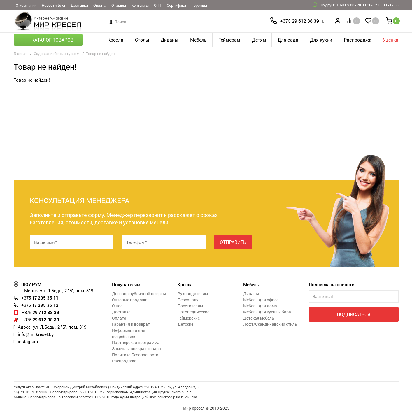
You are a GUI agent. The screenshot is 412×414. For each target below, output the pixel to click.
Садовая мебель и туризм (57, 53)
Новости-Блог (54, 5)
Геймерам (229, 40)
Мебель (198, 40)
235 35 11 (40, 298)
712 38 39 (40, 312)
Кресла (115, 40)
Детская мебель (258, 318)
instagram (28, 341)
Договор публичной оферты (139, 293)
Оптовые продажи (130, 299)
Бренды (200, 5)
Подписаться (353, 314)
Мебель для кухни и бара (267, 312)
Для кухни (321, 40)
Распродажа (357, 40)
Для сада (288, 40)
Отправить (233, 242)
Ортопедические (193, 312)
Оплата (99, 5)
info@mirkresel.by (36, 334)
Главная (20, 53)
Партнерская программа (135, 342)
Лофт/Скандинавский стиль (270, 324)
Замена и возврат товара (136, 348)
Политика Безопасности (135, 354)
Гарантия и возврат (131, 324)
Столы (142, 40)
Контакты (140, 5)
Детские (185, 324)
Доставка (79, 5)
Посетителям (190, 306)
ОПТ (158, 5)
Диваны (169, 40)
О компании (26, 5)
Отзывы (118, 5)
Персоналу (188, 299)
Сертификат (177, 5)
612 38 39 (299, 21)
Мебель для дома (260, 306)
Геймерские (189, 318)
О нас (117, 306)
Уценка (390, 40)
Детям (259, 40)
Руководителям (193, 293)
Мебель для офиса (261, 299)
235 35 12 (40, 305)
